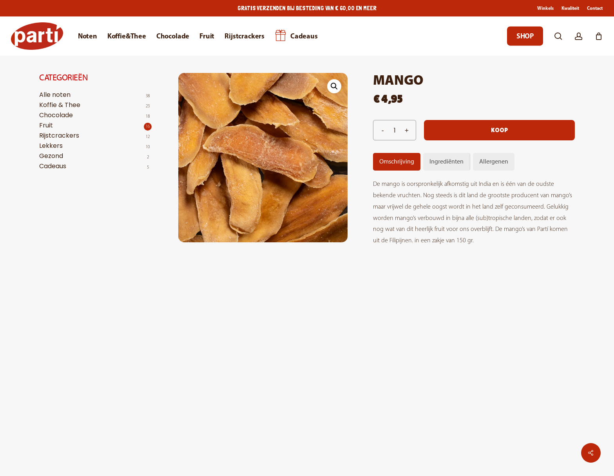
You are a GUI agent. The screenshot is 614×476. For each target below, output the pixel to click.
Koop (499, 130)
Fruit (46, 125)
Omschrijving (396, 161)
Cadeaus (52, 166)
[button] (334, 86)
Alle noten (55, 95)
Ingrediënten (446, 161)
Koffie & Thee (59, 105)
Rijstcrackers (59, 136)
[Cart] (598, 36)
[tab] (396, 162)
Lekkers (51, 146)
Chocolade (56, 115)
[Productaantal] (394, 130)
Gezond (51, 156)
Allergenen (493, 161)
